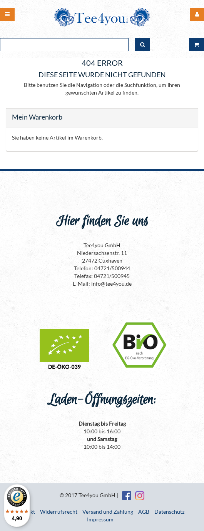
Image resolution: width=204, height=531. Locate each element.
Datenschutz (169, 511)
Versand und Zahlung (107, 511)
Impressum (100, 519)
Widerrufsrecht (58, 511)
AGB (143, 511)
